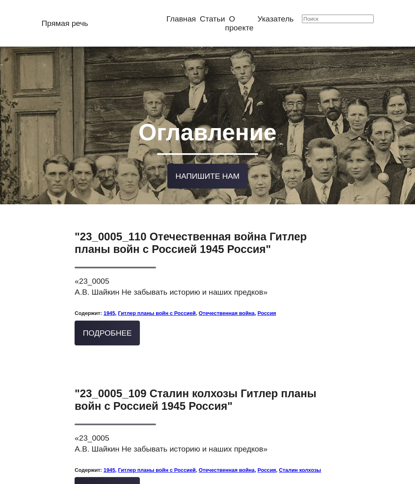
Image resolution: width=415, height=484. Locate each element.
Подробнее (107, 330)
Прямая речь (64, 23)
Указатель (275, 19)
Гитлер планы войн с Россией (157, 310)
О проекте (239, 23)
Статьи (212, 19)
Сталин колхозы (300, 467)
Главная (181, 19)
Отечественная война (227, 310)
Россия (266, 310)
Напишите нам (207, 173)
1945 (109, 310)
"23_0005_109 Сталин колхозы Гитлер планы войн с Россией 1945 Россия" (195, 396)
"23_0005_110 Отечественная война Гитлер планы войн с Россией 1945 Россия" (191, 240)
